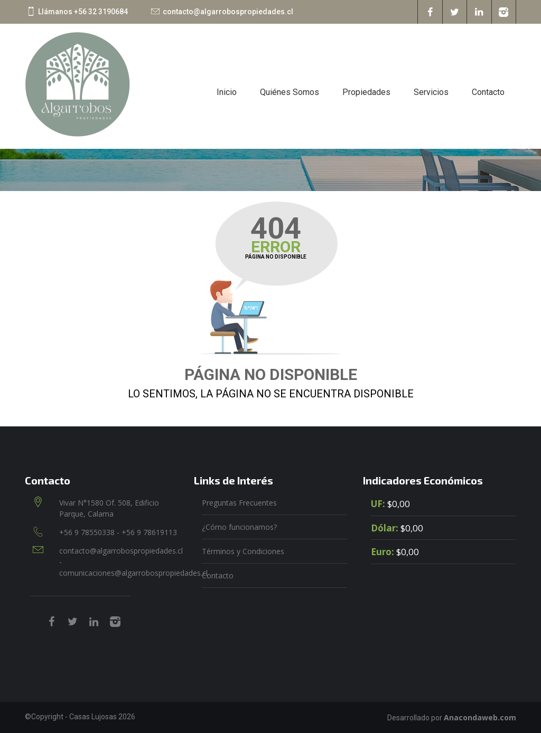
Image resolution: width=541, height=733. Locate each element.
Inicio (227, 92)
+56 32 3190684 (101, 11)
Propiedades (366, 92)
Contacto (488, 92)
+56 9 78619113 (149, 532)
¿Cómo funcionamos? (239, 527)
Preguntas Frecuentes (239, 503)
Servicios (431, 92)
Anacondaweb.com (480, 717)
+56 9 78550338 (88, 532)
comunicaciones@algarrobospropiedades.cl (133, 573)
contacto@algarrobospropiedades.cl (228, 11)
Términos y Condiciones (243, 551)
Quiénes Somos (289, 92)
